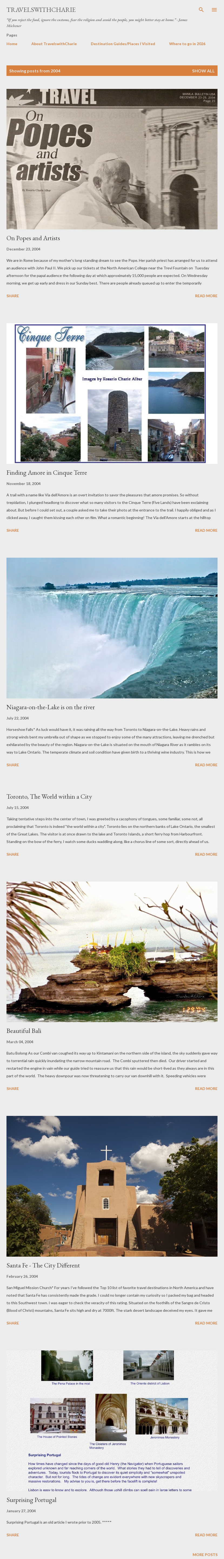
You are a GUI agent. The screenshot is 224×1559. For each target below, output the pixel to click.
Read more (206, 295)
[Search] (201, 9)
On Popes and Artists (33, 238)
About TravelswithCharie (54, 43)
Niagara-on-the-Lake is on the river (50, 707)
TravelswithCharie (41, 9)
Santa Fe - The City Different (43, 1265)
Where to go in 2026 (187, 43)
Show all (203, 70)
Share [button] (12, 295)
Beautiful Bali (23, 1030)
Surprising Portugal (31, 1500)
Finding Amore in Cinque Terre (46, 472)
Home (11, 43)
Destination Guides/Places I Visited (123, 43)
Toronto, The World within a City (49, 796)
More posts (205, 1554)
